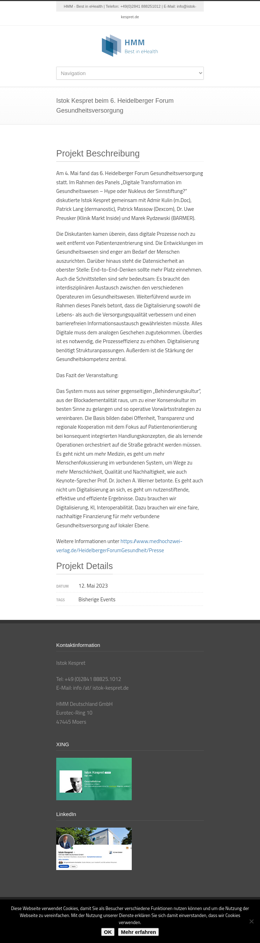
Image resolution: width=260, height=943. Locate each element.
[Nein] (251, 921)
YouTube (137, 19)
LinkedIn (123, 19)
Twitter (109, 19)
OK (108, 932)
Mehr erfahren (138, 932)
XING (151, 19)
